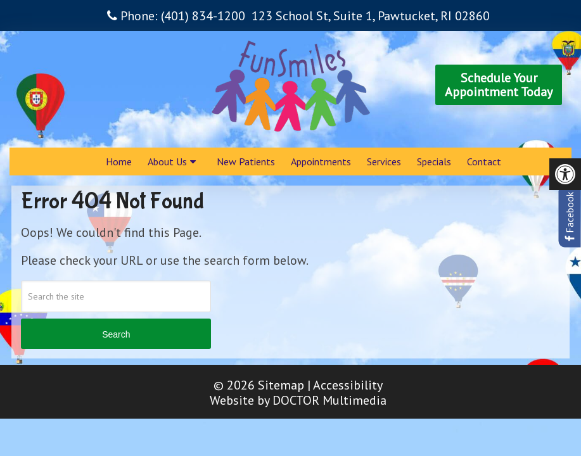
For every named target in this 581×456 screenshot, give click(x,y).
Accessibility (348, 385)
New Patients (246, 161)
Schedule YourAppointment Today (498, 85)
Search (116, 334)
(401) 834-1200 (203, 16)
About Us (167, 161)
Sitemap (281, 385)
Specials (434, 161)
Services (384, 161)
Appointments (321, 161)
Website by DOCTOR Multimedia (298, 400)
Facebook (569, 216)
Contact (484, 161)
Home (119, 161)
